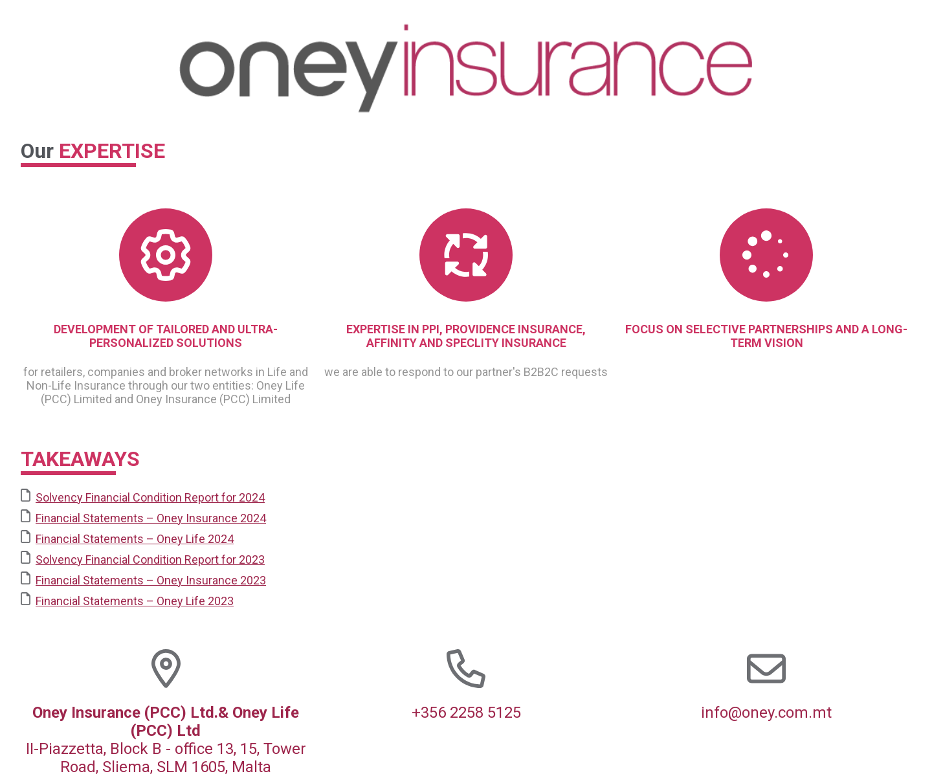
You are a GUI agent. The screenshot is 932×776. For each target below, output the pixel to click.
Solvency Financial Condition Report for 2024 (143, 496)
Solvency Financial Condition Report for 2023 (143, 558)
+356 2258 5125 (466, 713)
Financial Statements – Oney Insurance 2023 (143, 579)
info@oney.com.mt (766, 713)
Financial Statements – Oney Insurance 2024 (143, 517)
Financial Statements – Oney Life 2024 (127, 538)
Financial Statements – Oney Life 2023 (127, 600)
